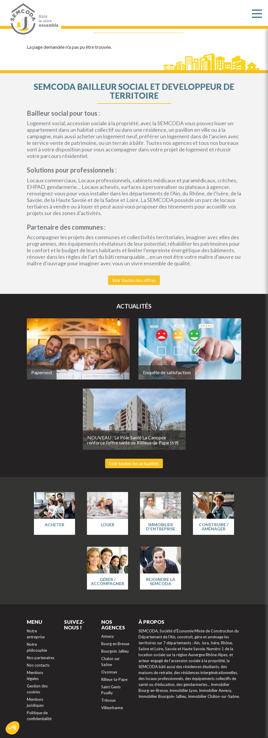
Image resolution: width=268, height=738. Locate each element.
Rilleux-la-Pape (114, 679)
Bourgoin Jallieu (115, 651)
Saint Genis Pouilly (111, 689)
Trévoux (108, 700)
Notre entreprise (36, 634)
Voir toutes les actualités (134, 463)
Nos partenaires (40, 657)
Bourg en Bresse (115, 643)
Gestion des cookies (37, 689)
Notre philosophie (37, 647)
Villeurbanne (112, 707)
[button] (12, 728)
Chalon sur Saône (110, 661)
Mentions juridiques (35, 702)
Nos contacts (38, 665)
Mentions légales (35, 675)
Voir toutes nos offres (134, 280)
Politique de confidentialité (39, 715)
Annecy (107, 636)
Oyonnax (109, 672)
